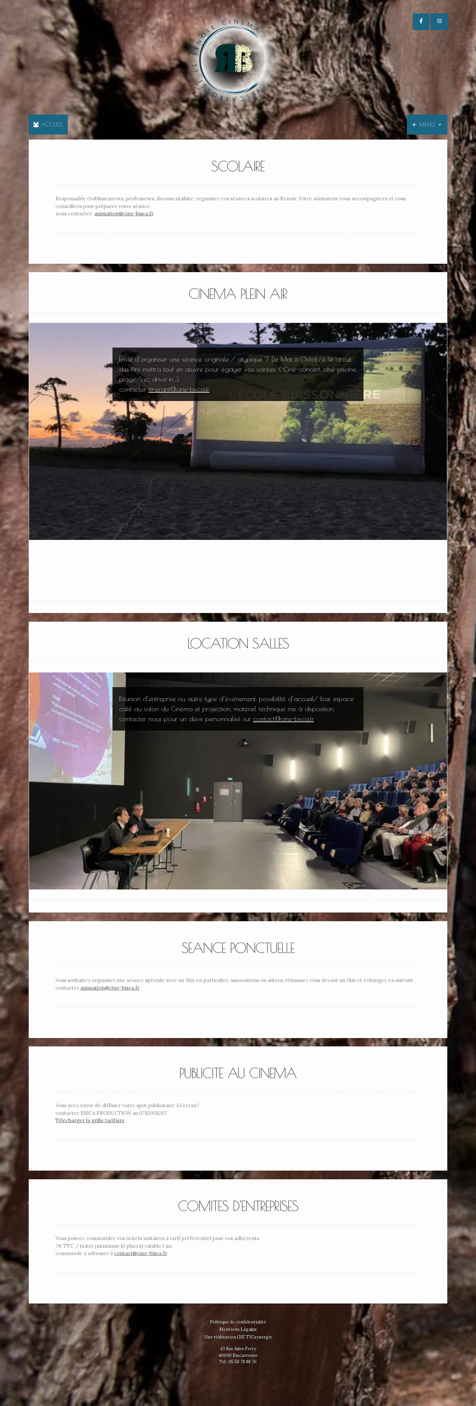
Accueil (48, 125)
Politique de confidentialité (238, 1322)
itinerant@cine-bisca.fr (179, 389)
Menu (431, 125)
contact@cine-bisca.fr (283, 719)
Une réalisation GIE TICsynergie (238, 1337)
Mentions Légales (238, 1329)
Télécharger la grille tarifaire (90, 1120)
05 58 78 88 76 (243, 1362)
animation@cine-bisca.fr (124, 213)
